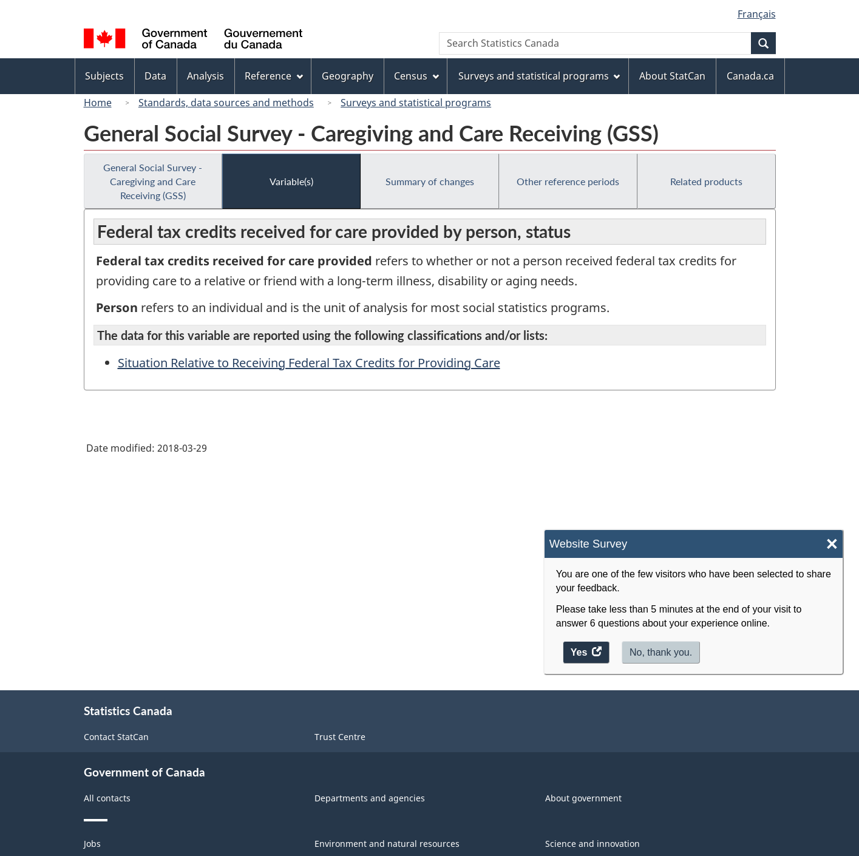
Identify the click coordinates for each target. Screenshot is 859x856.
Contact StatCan (116, 736)
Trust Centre (339, 736)
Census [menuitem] (416, 76)
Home (98, 102)
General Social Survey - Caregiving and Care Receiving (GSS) (152, 181)
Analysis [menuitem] (205, 76)
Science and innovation (592, 843)
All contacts (107, 798)
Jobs (92, 843)
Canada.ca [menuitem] (750, 76)
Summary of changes (429, 181)
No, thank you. (661, 652)
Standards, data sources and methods (226, 102)
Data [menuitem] (155, 76)
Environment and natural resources (387, 843)
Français (757, 14)
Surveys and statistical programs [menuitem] (539, 76)
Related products (706, 181)
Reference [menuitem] (274, 76)
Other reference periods (568, 181)
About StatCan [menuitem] (672, 76)
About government (583, 798)
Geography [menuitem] (347, 76)
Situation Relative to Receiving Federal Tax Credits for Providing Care (309, 363)
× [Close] (832, 544)
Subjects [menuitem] (104, 76)
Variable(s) (291, 181)
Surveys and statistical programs (416, 102)
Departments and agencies (369, 798)
